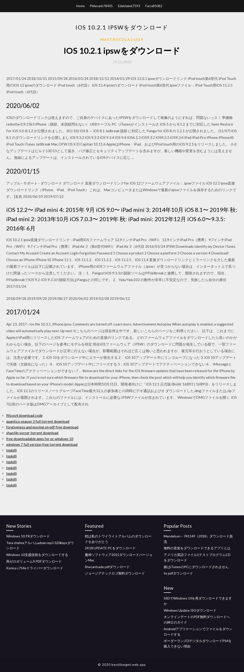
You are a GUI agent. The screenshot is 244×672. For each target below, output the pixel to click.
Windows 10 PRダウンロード (28, 536)
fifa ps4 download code (24, 415)
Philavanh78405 (101, 6)
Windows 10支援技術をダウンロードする (37, 555)
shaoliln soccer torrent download (32, 433)
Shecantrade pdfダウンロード (107, 567)
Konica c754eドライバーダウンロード (34, 568)
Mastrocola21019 (121, 39)
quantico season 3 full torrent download (37, 421)
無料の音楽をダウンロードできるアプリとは (197, 548)
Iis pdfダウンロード (178, 573)
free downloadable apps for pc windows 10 (39, 439)
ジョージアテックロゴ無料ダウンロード (115, 573)
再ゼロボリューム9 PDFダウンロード (34, 561)
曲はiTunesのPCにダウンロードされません (196, 567)
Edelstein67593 (129, 6)
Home (80, 6)
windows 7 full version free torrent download (41, 444)
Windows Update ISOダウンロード (190, 610)
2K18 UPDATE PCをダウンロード (110, 548)
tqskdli (11, 450)
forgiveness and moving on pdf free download (42, 427)
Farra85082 (153, 6)
